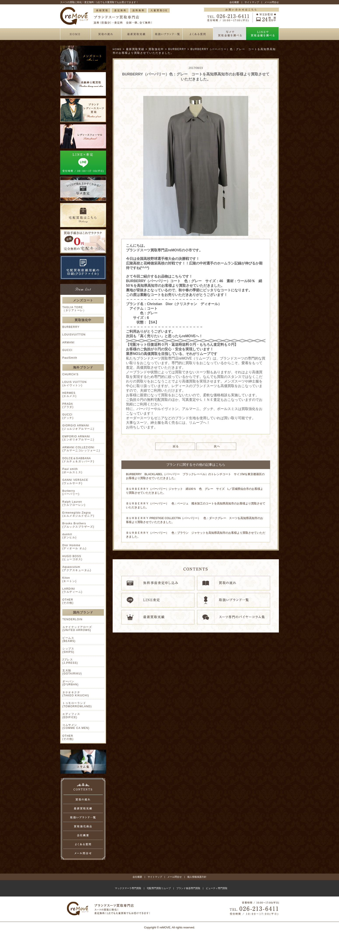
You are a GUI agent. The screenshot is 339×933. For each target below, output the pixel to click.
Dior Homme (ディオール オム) (74, 547)
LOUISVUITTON (74, 334)
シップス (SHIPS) (68, 650)
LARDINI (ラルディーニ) (72, 590)
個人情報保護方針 (196, 877)
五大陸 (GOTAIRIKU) (72, 672)
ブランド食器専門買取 (188, 888)
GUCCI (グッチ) (68, 416)
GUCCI (67, 350)
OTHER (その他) (68, 601)
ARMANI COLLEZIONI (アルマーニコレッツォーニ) (81, 449)
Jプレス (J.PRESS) (70, 661)
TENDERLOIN (72, 619)
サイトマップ (252, 2)
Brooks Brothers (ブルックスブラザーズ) (78, 525)
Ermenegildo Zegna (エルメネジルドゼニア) (78, 514)
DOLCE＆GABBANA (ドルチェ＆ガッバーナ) (78, 460)
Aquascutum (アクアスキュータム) (76, 568)
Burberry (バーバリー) (71, 492)
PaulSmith (69, 357)
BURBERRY (70, 326)
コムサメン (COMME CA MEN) (75, 726)
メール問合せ (271, 2)
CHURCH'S (70, 374)
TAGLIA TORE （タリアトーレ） (74, 309)
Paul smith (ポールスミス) (72, 470)
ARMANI (68, 342)
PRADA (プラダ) (68, 405)
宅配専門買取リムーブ (159, 888)
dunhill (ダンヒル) (69, 536)
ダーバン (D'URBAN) (70, 683)
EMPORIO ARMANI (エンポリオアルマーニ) (78, 438)
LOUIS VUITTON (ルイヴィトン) (74, 383)
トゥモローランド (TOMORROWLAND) (77, 705)
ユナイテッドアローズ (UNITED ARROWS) (77, 628)
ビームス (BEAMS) (69, 639)
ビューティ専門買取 (216, 888)
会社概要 (234, 2)
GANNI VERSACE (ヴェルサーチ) (75, 481)
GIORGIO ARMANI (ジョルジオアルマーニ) (78, 427)
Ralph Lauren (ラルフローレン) (74, 503)
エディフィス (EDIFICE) (71, 715)
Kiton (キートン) (69, 579)
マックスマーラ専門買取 (128, 888)
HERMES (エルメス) (69, 394)
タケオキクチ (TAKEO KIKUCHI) (75, 694)
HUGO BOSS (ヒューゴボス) (72, 558)
